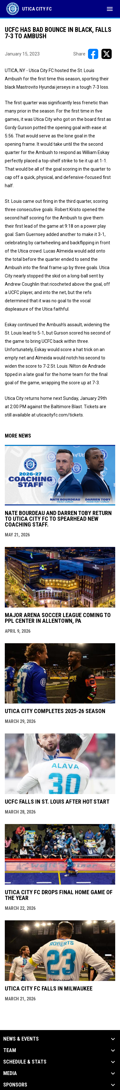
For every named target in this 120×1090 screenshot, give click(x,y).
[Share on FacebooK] (93, 54)
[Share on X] (106, 54)
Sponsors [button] (15, 1084)
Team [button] (9, 1050)
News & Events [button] (21, 1039)
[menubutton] (110, 9)
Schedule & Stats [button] (24, 1061)
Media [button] (10, 1073)
